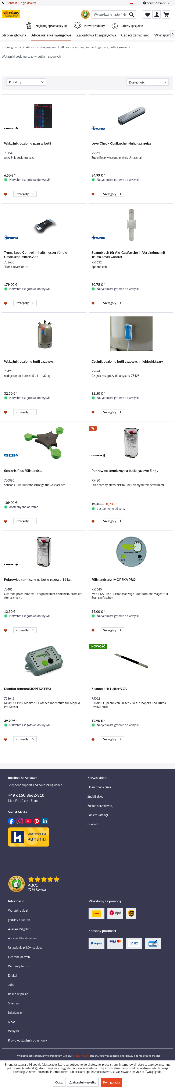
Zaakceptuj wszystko (82, 1082)
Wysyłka (13, 1031)
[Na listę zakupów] (6, 193)
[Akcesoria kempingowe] (51, 35)
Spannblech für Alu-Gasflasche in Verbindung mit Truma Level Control (128, 254)
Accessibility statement (23, 938)
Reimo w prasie (18, 994)
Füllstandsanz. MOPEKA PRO (114, 579)
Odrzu (59, 1082)
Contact (93, 824)
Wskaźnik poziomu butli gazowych (30, 361)
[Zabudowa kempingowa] (96, 35)
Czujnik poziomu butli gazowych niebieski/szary (127, 361)
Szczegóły (25, 193)
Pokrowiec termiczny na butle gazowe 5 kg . (125, 470)
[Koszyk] (166, 14)
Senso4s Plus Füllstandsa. (23, 470)
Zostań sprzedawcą (100, 806)
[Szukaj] (131, 14)
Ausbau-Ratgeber (19, 929)
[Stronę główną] (14, 35)
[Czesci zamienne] (135, 35)
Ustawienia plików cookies (25, 947)
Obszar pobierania (99, 787)
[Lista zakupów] (147, 14)
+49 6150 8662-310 (26, 795)
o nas (11, 1022)
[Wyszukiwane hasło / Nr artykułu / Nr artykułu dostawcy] (114, 14)
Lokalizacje (15, 1012)
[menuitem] (114, 14)
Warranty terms (18, 966)
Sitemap (13, 1003)
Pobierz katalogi (98, 815)
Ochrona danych (19, 957)
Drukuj (12, 975)
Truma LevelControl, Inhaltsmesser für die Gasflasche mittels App (35, 254)
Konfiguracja (111, 1082)
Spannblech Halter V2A (109, 689)
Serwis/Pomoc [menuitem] (155, 3)
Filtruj (15, 82)
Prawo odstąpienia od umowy (27, 1040)
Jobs (11, 984)
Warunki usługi (18, 910)
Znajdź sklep (95, 796)
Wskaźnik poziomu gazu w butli (27, 143)
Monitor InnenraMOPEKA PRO (27, 689)
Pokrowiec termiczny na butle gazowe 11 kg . (38, 579)
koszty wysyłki (81, 1055)
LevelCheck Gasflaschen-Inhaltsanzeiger (122, 143)
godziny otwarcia (19, 920)
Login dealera (27, 3)
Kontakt (12, 3)
